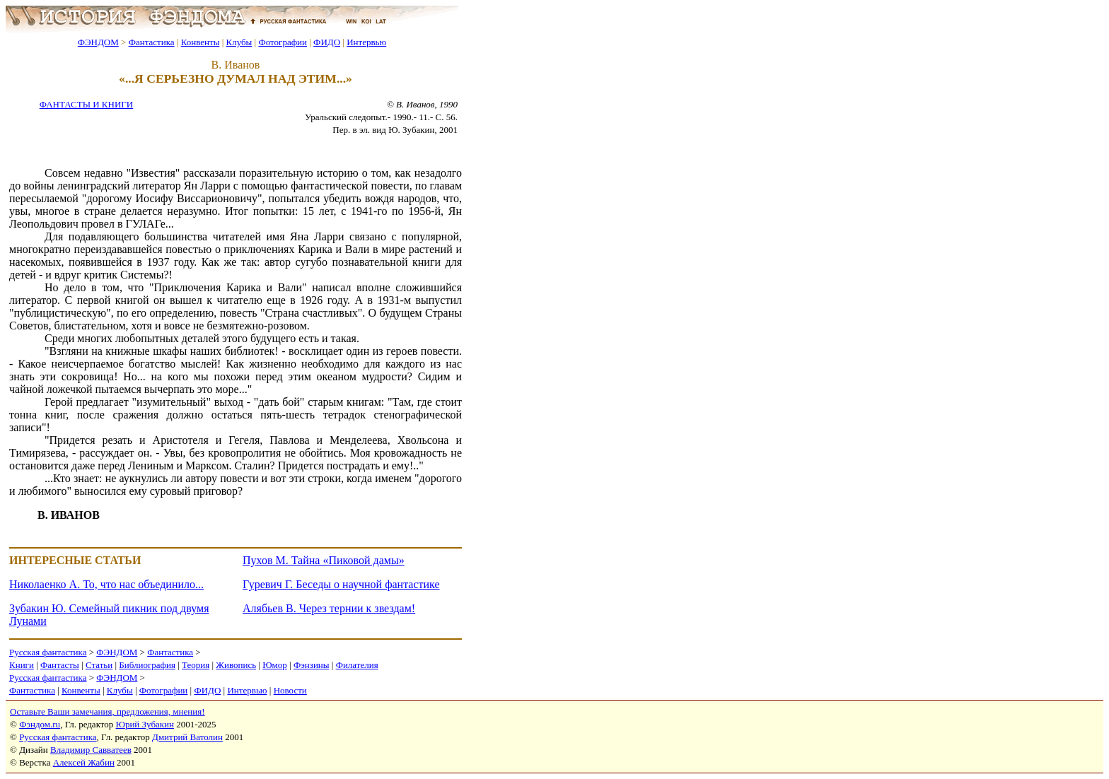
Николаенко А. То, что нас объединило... (106, 584)
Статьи (99, 665)
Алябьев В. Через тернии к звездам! (329, 608)
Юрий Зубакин (145, 724)
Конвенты (200, 42)
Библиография (147, 665)
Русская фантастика (47, 652)
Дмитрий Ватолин (187, 737)
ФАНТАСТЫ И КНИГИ (86, 104)
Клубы (239, 42)
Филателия (357, 665)
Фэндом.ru (39, 724)
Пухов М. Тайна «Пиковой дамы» (324, 560)
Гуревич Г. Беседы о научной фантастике (341, 584)
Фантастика (152, 42)
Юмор (274, 665)
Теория (195, 665)
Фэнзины (312, 665)
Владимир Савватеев (91, 749)
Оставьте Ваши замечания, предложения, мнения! (107, 711)
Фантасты (59, 665)
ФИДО (326, 42)
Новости (290, 690)
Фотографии (282, 42)
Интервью (366, 42)
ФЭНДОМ (98, 42)
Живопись (236, 665)
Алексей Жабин (84, 762)
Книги (21, 665)
